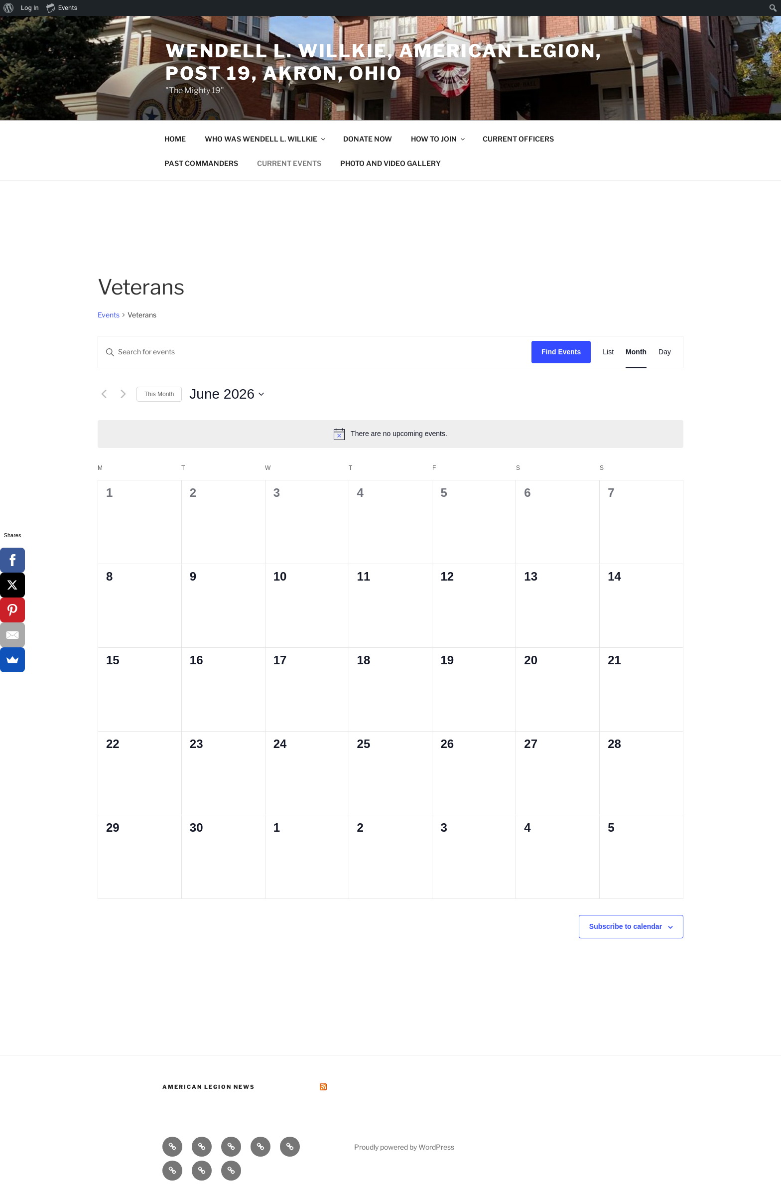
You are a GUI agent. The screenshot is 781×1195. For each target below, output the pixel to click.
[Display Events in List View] (608, 352)
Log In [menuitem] (30, 7)
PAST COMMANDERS (201, 163)
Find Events (561, 352)
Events (109, 314)
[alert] (390, 434)
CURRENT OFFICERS (518, 139)
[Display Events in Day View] (664, 352)
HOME (175, 139)
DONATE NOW (367, 139)
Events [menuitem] (61, 7)
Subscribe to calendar (625, 926)
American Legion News (208, 1086)
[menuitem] (8, 8)
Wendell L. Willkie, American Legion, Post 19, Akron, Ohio (383, 62)
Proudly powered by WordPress (404, 1147)
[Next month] (123, 394)
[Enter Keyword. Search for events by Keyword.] (314, 352)
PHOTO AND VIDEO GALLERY (390, 163)
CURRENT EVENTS (289, 163)
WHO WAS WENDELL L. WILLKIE (266, 139)
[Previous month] (104, 394)
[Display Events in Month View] (636, 352)
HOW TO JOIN (438, 139)
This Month (159, 394)
